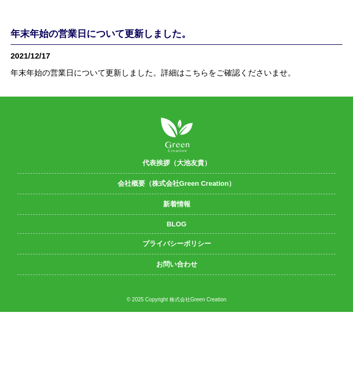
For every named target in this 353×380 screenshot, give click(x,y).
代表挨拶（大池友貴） (176, 163)
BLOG (177, 224)
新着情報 (176, 204)
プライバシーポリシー (176, 244)
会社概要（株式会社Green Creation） (177, 183)
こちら (196, 72)
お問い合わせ (176, 264)
